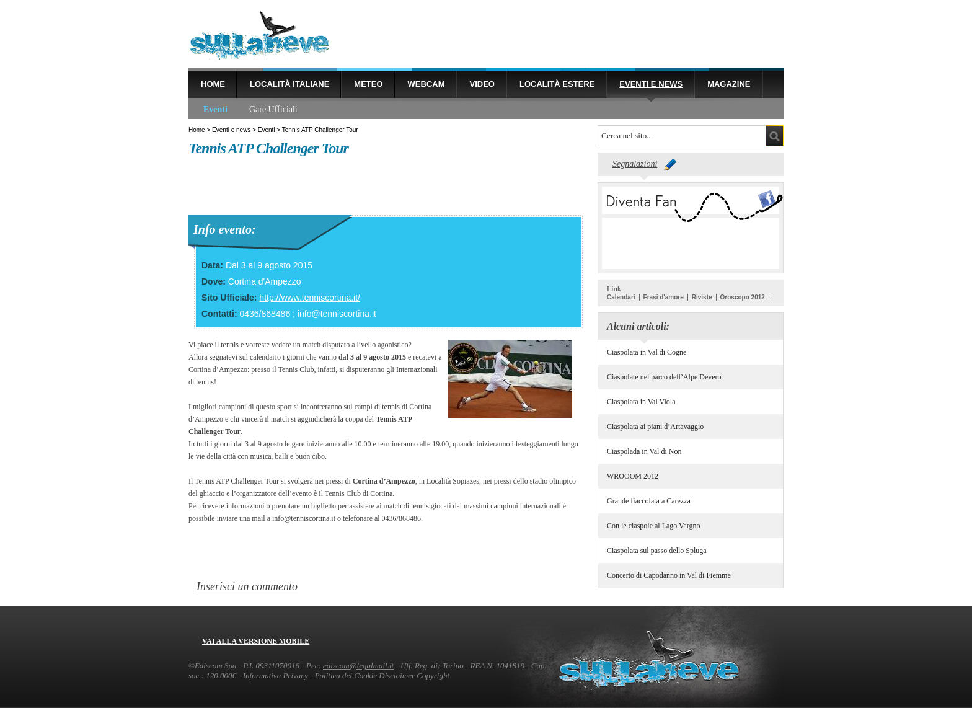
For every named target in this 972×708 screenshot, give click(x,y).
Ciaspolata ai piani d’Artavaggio (655, 426)
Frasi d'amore (663, 297)
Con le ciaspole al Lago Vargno (653, 525)
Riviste (702, 297)
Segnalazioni (634, 164)
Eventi (215, 109)
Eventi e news (651, 84)
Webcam (426, 84)
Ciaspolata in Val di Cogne (646, 352)
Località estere (556, 84)
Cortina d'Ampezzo (264, 281)
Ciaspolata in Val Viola (641, 401)
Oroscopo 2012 (742, 297)
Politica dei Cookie (346, 675)
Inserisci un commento (247, 586)
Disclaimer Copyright (414, 675)
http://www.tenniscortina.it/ (309, 298)
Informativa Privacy (275, 675)
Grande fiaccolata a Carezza (649, 501)
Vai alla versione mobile (255, 641)
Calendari (621, 297)
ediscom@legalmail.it (358, 665)
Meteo (368, 84)
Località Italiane (289, 84)
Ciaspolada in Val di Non (644, 451)
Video (481, 84)
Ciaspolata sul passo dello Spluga (657, 550)
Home (213, 84)
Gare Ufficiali (273, 109)
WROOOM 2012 (632, 476)
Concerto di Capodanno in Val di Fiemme (669, 575)
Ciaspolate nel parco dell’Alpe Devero (664, 377)
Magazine (728, 84)
